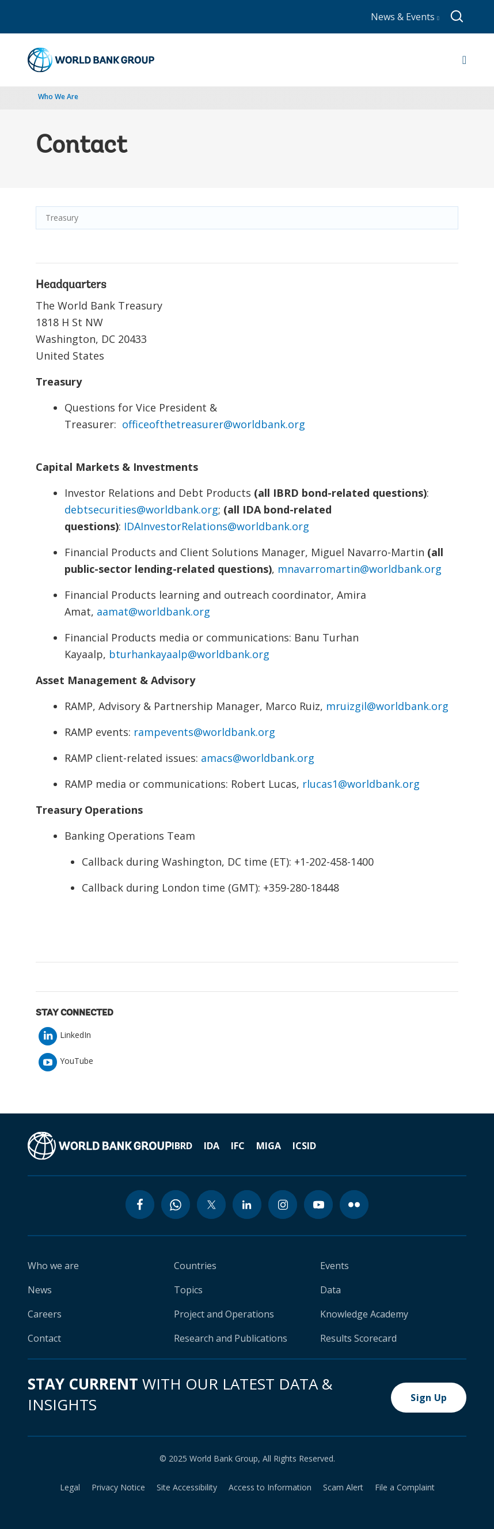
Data (330, 1289)
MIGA (268, 1146)
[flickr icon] (354, 1204)
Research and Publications (230, 1338)
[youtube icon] (318, 1204)
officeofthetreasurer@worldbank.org (213, 424)
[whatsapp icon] (175, 1204)
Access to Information (270, 1487)
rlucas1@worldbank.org (361, 784)
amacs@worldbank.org (257, 758)
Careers (45, 1314)
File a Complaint (405, 1487)
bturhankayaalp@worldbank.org (189, 654)
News (40, 1289)
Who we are (53, 1265)
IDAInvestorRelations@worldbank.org (216, 526)
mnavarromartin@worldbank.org (360, 569)
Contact (44, 1338)
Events (334, 1265)
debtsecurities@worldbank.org (141, 509)
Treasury (61, 217)
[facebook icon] (140, 1204)
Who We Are (58, 96)
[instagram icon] (282, 1204)
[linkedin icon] (247, 1204)
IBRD (182, 1146)
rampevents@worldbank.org (204, 732)
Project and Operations (224, 1314)
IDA (211, 1146)
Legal (70, 1487)
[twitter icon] (211, 1204)
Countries (195, 1265)
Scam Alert (343, 1487)
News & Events (405, 16)
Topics (188, 1289)
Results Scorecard (358, 1338)
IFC (238, 1146)
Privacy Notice (118, 1487)
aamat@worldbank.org (153, 611)
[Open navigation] (464, 60)
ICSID (304, 1146)
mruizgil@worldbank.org (387, 706)
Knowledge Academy (364, 1314)
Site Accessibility (187, 1487)
